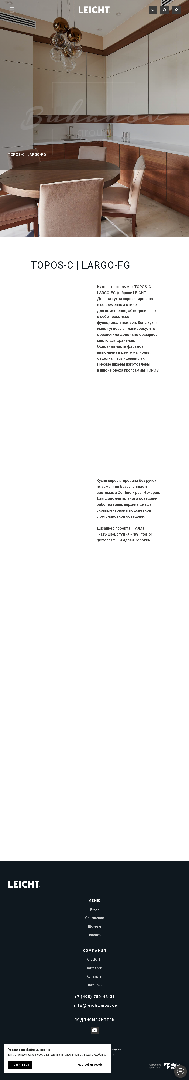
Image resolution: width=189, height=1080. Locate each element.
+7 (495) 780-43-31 (94, 996)
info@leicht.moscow (96, 1005)
